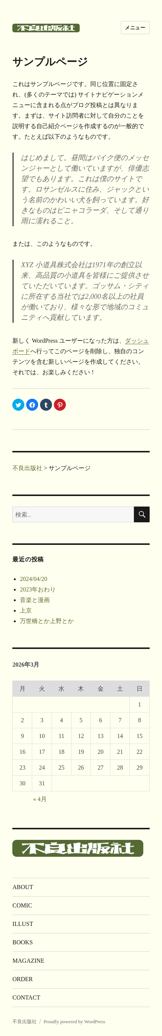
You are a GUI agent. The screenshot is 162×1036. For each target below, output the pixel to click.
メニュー (135, 27)
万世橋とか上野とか (47, 621)
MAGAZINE (28, 960)
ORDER (22, 979)
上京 (26, 610)
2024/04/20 (33, 579)
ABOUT (22, 887)
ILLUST (22, 924)
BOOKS (22, 942)
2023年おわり (38, 589)
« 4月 (40, 799)
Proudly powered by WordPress (74, 1021)
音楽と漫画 (35, 600)
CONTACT (26, 997)
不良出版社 (24, 1021)
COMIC (22, 905)
